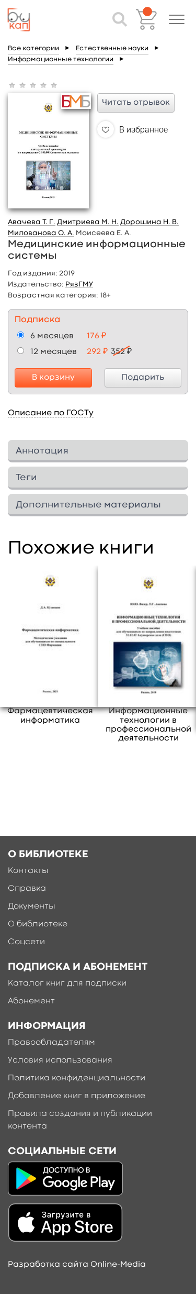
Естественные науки (112, 48)
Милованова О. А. (41, 233)
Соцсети (26, 942)
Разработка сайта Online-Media (77, 1264)
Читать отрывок (136, 102)
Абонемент (31, 1001)
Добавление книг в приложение (76, 1096)
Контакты (28, 871)
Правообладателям (51, 1042)
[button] (176, 19)
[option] (50, 645)
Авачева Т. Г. (31, 222)
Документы (31, 906)
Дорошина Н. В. (149, 222)
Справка (27, 888)
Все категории (33, 48)
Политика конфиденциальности (76, 1078)
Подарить (142, 377)
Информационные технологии (60, 59)
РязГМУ (79, 284)
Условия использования (60, 1060)
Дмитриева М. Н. (88, 222)
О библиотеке (37, 924)
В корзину (53, 377)
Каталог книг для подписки (67, 983)
